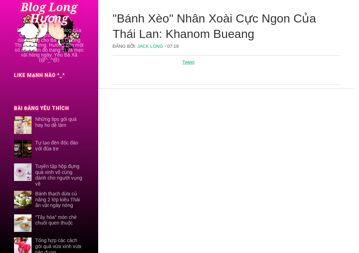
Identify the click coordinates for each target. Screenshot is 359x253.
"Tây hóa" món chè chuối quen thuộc (56, 220)
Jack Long (150, 46)
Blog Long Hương (49, 13)
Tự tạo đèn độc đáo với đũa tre (56, 145)
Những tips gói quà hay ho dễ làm (56, 122)
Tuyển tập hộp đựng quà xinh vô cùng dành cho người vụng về (58, 175)
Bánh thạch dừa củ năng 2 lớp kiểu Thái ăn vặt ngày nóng (57, 199)
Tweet (188, 62)
